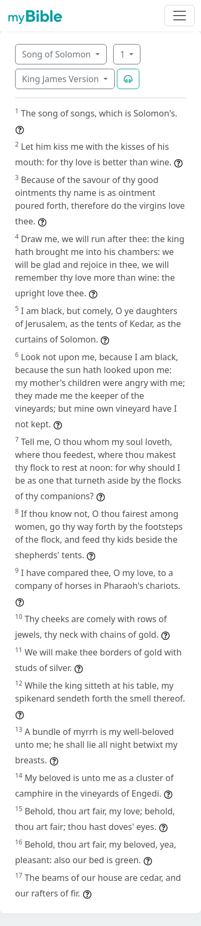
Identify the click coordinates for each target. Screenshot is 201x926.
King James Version (61, 79)
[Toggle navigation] (180, 15)
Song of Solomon (57, 54)
